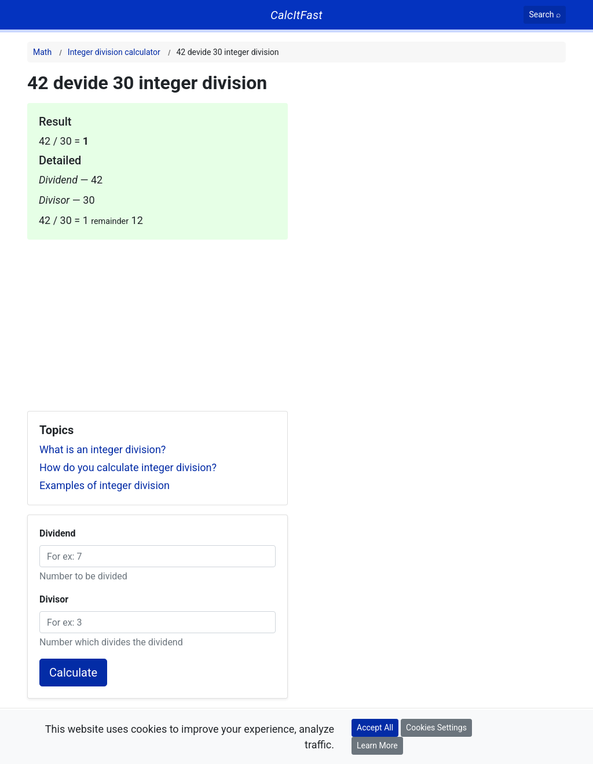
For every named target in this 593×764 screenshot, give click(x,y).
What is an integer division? (102, 449)
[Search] (545, 15)
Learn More (377, 745)
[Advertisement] (157, 321)
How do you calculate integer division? (128, 467)
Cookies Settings (436, 727)
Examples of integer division (104, 485)
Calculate (73, 672)
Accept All (375, 727)
